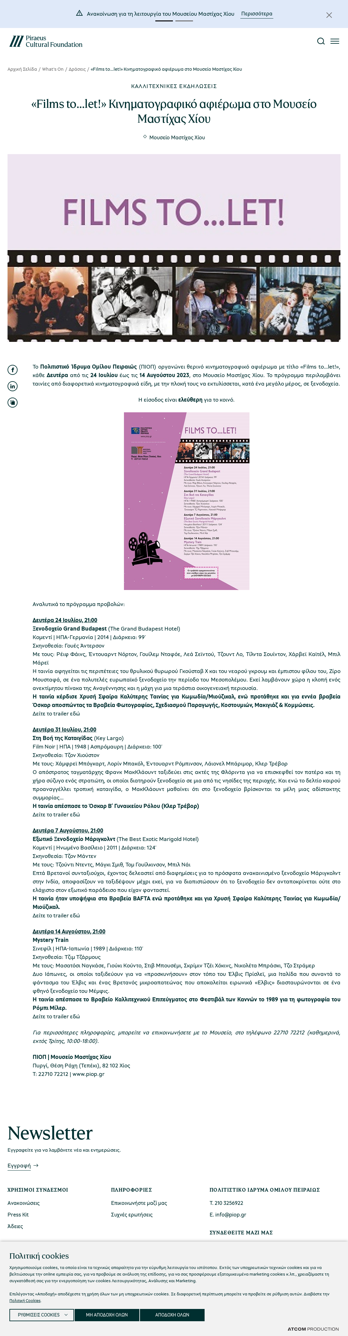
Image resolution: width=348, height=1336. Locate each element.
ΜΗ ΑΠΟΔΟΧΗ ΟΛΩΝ (112, 1314)
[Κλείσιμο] (329, 15)
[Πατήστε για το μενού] (335, 41)
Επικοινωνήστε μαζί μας (139, 1202)
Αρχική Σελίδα (22, 69)
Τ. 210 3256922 (226, 1202)
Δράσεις (77, 69)
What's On (53, 69)
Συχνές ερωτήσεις (132, 1214)
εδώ (75, 713)
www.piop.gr (88, 1073)
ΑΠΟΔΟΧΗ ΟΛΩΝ (179, 1314)
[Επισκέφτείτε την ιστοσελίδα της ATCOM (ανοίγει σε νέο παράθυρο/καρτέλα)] (313, 1328)
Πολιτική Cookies (26, 1299)
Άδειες (15, 1226)
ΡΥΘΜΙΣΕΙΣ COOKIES (39, 1314)
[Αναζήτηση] (321, 41)
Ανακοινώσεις (24, 1202)
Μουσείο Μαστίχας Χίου (177, 137)
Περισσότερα (256, 13)
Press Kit (18, 1214)
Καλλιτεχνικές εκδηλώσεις (174, 86)
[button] (164, 20)
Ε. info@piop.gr (228, 1214)
